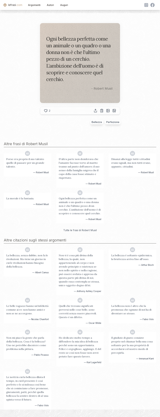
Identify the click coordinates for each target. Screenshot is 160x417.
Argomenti (34, 5)
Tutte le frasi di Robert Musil (80, 230)
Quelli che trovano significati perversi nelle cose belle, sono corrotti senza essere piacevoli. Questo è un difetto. (78, 311)
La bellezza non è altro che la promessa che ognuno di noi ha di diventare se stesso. (131, 309)
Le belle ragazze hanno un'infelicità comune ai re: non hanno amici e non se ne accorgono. (27, 309)
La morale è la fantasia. (20, 198)
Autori (50, 5)
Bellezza (97, 122)
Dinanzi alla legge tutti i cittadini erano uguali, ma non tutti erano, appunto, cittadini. (131, 162)
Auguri (64, 5)
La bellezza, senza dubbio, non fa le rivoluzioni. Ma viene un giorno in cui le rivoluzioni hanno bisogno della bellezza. (27, 261)
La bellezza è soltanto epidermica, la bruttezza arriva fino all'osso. (131, 257)
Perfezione (112, 122)
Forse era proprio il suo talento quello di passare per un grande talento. (25, 162)
